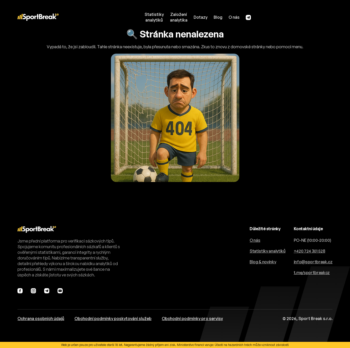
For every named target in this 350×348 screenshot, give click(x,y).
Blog (218, 17)
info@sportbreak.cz (313, 261)
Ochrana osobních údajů (40, 318)
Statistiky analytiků (268, 251)
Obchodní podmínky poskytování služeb (113, 318)
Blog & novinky (263, 261)
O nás (234, 17)
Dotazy (200, 17)
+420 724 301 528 (309, 251)
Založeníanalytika (178, 17)
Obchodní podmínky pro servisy (192, 318)
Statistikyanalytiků (154, 17)
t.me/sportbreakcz (312, 272)
